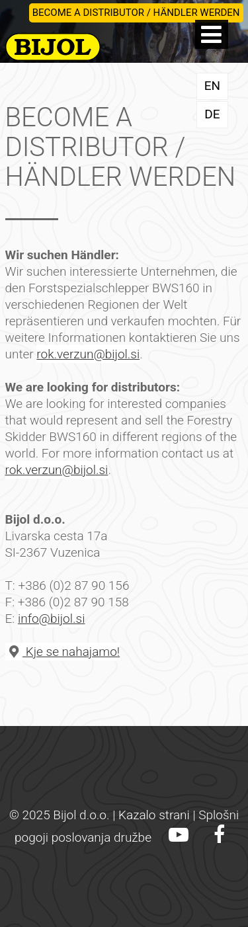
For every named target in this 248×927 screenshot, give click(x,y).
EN (212, 85)
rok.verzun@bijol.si (88, 354)
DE (212, 114)
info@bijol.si (51, 618)
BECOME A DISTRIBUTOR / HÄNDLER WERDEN (136, 13)
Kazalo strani (154, 815)
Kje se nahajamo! (62, 651)
